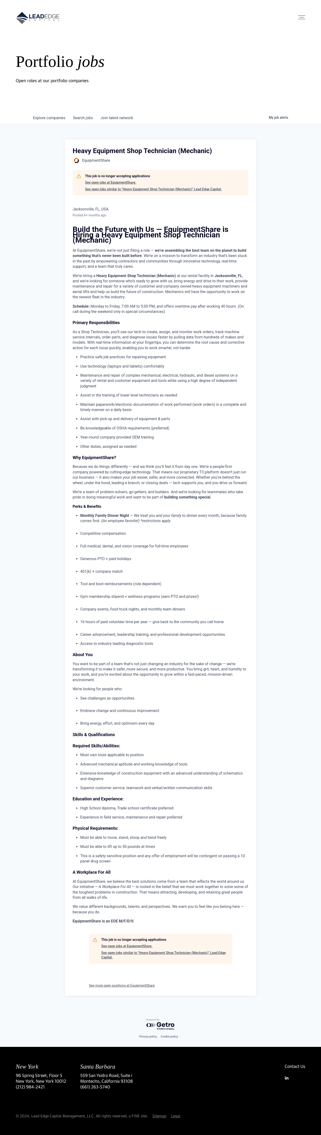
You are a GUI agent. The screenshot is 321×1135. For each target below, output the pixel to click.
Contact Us (295, 1066)
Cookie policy (169, 1036)
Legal (175, 1116)
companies (49, 118)
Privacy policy (148, 1036)
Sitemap (159, 1116)
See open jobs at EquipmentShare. (110, 182)
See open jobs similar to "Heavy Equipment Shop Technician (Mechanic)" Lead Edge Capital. (153, 189)
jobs (83, 118)
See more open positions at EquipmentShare (122, 985)
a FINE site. (138, 1116)
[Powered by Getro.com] (160, 1024)
